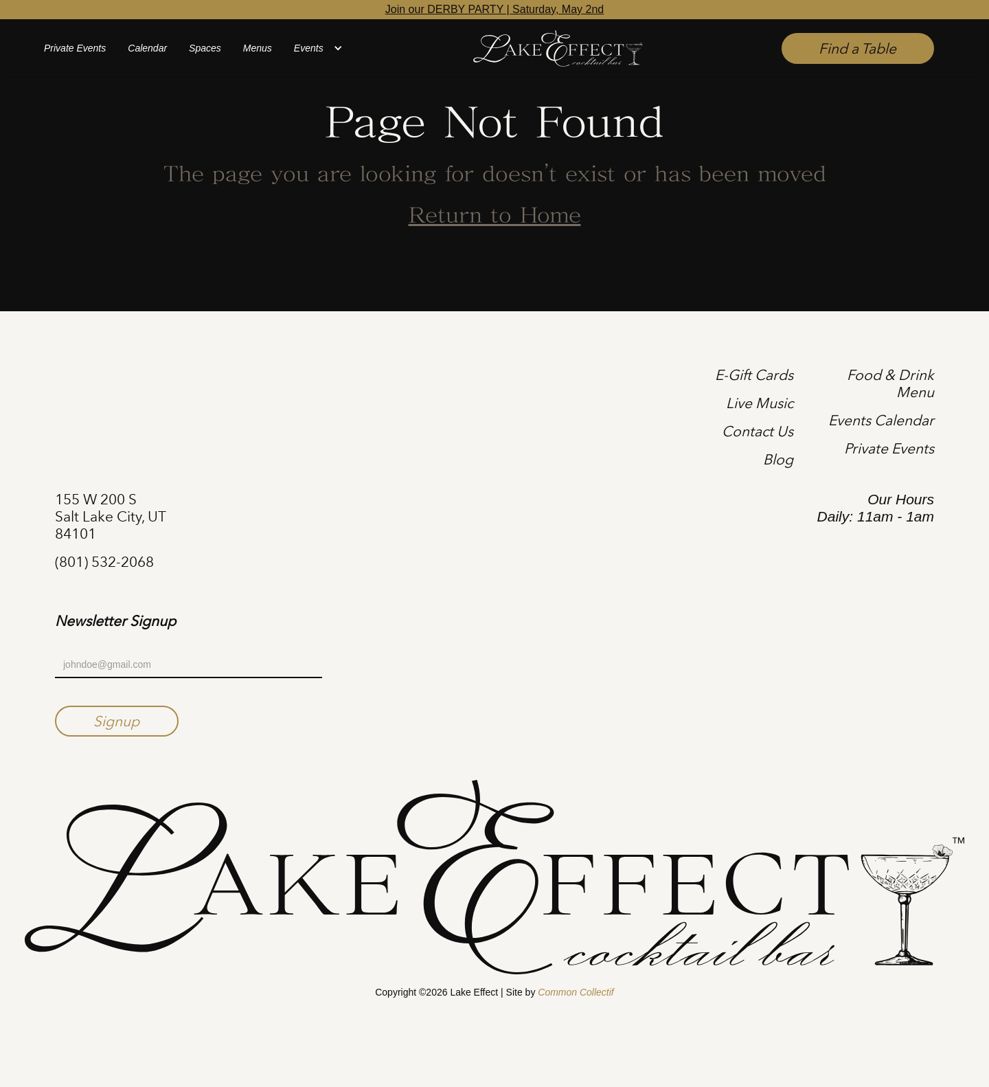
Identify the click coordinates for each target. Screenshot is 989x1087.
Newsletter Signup (115, 621)
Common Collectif (575, 992)
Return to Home (495, 216)
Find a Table (857, 48)
